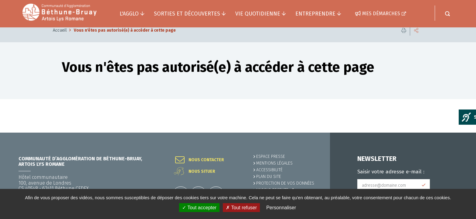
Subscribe (424, 185)
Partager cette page (416, 39)
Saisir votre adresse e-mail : (390, 172)
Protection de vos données (285, 183)
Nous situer (202, 171)
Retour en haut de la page (458, 132)
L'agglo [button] (129, 13)
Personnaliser (281, 207)
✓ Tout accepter (199, 207)
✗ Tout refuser (241, 207)
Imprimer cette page (404, 39)
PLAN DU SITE (268, 176)
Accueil (60, 39)
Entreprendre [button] (315, 13)
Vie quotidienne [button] (257, 13)
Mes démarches (381, 13)
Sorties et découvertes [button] (187, 13)
